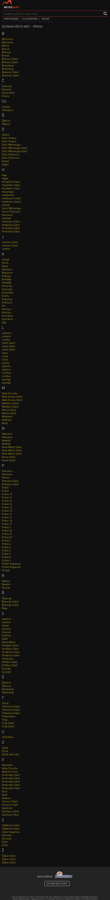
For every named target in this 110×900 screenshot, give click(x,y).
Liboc (5, 352)
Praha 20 (7, 530)
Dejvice (6, 134)
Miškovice (7, 416)
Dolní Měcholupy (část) (14, 147)
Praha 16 (7, 513)
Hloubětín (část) (11, 181)
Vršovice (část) (10, 801)
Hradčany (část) (11, 221)
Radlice (6, 580)
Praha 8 (6, 557)
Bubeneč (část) (10, 72)
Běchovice (7, 38)
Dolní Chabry (9, 137)
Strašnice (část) (10, 651)
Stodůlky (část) (10, 645)
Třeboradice (8, 716)
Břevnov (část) (10, 58)
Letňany (6, 336)
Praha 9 (6, 560)
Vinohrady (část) (11, 774)
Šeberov (6, 682)
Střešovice (7, 658)
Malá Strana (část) (12, 396)
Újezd (5, 747)
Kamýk (5, 259)
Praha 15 (7, 510)
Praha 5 (6, 547)
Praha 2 (6, 527)
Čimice (5, 96)
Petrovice (7, 470)
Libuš (5, 356)
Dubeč (5, 161)
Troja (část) (8, 722)
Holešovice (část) (11, 198)
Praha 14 (7, 507)
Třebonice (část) (11, 706)
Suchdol (6, 668)
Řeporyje (7, 598)
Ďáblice (6, 120)
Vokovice (6, 798)
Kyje (4, 322)
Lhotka (6, 339)
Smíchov (6, 635)
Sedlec (5, 625)
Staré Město (8, 642)
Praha (5, 490)
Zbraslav (7, 835)
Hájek (5, 178)
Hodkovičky (8, 194)
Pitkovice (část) (10, 480)
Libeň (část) (8, 342)
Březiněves (8, 65)
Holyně (6, 204)
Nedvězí (6, 440)
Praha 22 (7, 537)
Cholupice (7, 109)
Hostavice (7, 214)
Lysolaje (6, 379)
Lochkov (6, 372)
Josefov (6, 248)
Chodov (6, 106)
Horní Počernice (11, 211)
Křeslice (6, 309)
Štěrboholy (8, 689)
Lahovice (7, 332)
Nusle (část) (8, 456)
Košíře (5, 295)
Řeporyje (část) (10, 601)
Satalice (6, 618)
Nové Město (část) (12, 447)
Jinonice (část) (10, 242)
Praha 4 (6, 543)
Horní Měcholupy (11, 208)
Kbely (5, 265)
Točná (5, 703)
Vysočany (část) (10, 811)
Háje (4, 175)
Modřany (7, 419)
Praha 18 (7, 520)
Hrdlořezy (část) (11, 228)
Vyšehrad (7, 807)
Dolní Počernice (10, 154)
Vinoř (5, 791)
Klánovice (7, 269)
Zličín (5, 841)
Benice (5, 45)
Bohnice (6, 52)
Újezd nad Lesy (10, 754)
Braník (5, 55)
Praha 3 (6, 540)
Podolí (5, 487)
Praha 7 (6, 553)
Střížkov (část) (10, 661)
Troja (4, 719)
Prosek (6, 570)
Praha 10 (7, 494)
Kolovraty (7, 285)
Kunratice (7, 315)
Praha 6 (6, 550)
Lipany (5, 362)
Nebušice (7, 433)
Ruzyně (6, 587)
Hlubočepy (8, 191)
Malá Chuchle (9, 393)
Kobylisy (6, 275)
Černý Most (8, 92)
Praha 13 (7, 504)
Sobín (5, 638)
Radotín (6, 584)
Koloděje (6, 279)
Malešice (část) (10, 403)
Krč (4, 305)
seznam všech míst (56, 883)
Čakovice (7, 86)
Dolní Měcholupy (11, 144)
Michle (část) (9, 409)
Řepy (4, 608)
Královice (7, 299)
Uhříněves (7, 736)
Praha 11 (7, 497)
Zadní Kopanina (10, 831)
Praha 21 (7, 533)
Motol (5, 423)
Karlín (5, 262)
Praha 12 (7, 500)
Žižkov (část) (9, 855)
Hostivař (6, 218)
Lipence (6, 366)
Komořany (7, 292)
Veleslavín (7, 764)
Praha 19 (7, 523)
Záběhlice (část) (11, 825)
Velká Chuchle (10, 768)
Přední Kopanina (11, 563)
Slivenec (6, 628)
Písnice (6, 477)
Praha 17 (7, 517)
